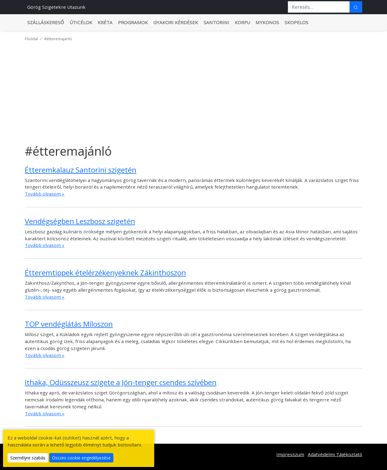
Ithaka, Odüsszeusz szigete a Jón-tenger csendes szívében (120, 382)
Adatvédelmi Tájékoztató (335, 454)
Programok (133, 22)
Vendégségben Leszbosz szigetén (80, 221)
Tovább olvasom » (44, 194)
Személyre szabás (27, 458)
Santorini (216, 22)
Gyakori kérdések (175, 22)
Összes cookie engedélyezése (81, 458)
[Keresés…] (319, 7)
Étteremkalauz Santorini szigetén (80, 170)
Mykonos (267, 22)
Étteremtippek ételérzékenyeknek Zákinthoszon (105, 272)
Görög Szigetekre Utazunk (56, 7)
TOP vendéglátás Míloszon (69, 324)
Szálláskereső (45, 22)
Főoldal (31, 38)
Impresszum (290, 454)
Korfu (242, 22)
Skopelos (296, 22)
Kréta (105, 22)
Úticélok (81, 22)
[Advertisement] (193, 89)
